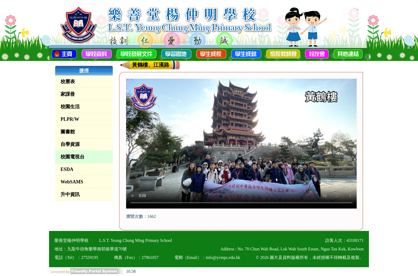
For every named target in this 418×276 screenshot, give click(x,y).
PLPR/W (70, 119)
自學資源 (70, 144)
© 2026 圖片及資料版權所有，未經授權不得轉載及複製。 (310, 257)
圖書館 (68, 131)
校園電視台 (73, 156)
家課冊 (68, 94)
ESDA (67, 169)
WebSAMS (72, 182)
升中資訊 (70, 194)
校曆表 (68, 81)
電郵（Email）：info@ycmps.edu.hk (207, 257)
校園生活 (70, 106)
